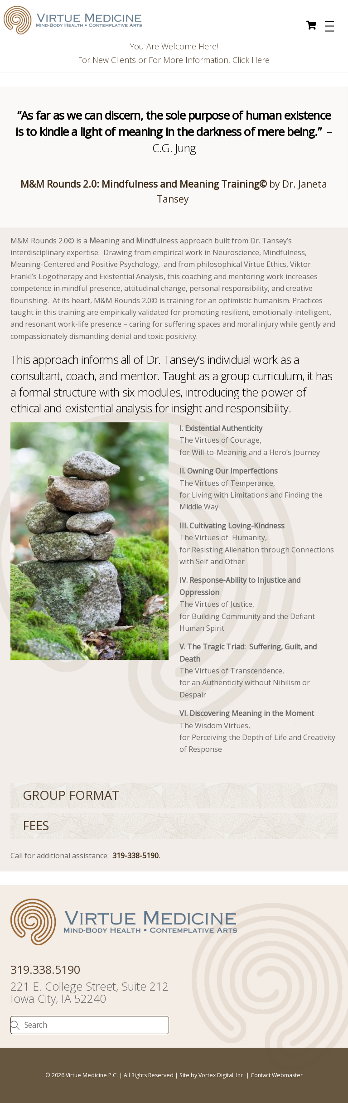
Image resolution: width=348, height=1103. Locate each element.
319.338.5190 (45, 969)
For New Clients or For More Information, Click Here (174, 59)
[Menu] (329, 26)
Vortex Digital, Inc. (221, 1075)
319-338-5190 (135, 856)
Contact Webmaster (277, 1075)
